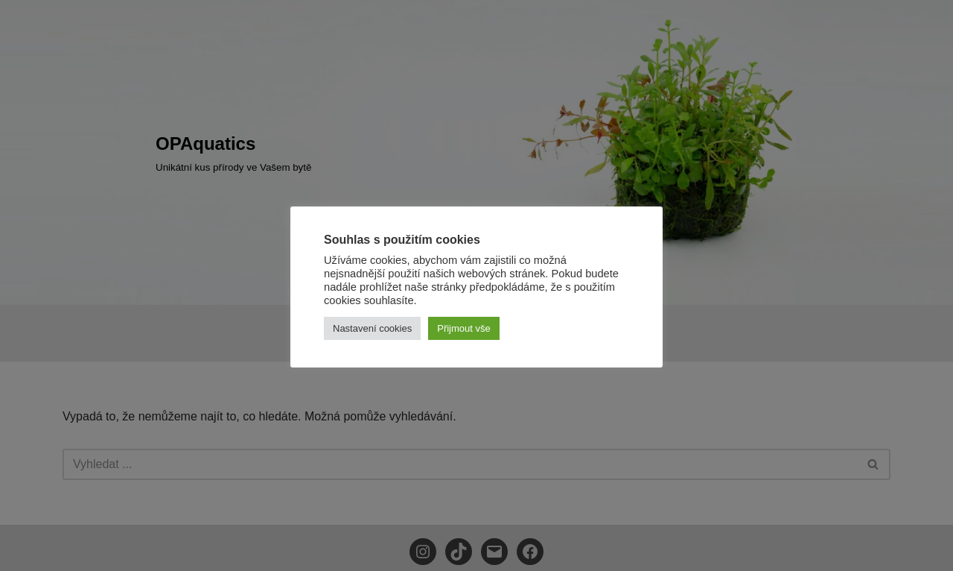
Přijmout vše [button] (464, 328)
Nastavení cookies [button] (372, 328)
